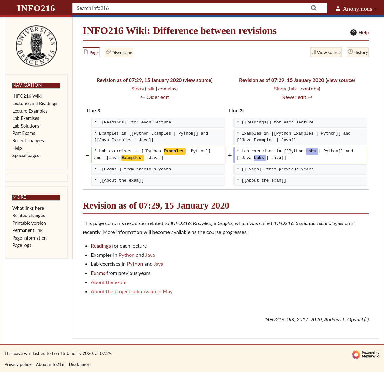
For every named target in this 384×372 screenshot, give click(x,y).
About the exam (108, 282)
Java (150, 255)
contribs (167, 88)
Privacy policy (17, 364)
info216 (36, 8)
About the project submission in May (131, 291)
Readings (101, 245)
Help (359, 32)
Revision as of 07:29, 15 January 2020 (139, 80)
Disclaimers (80, 364)
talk (150, 88)
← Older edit (154, 97)
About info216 (50, 364)
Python (126, 255)
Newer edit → (297, 97)
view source (197, 80)
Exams (98, 273)
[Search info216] (200, 8)
